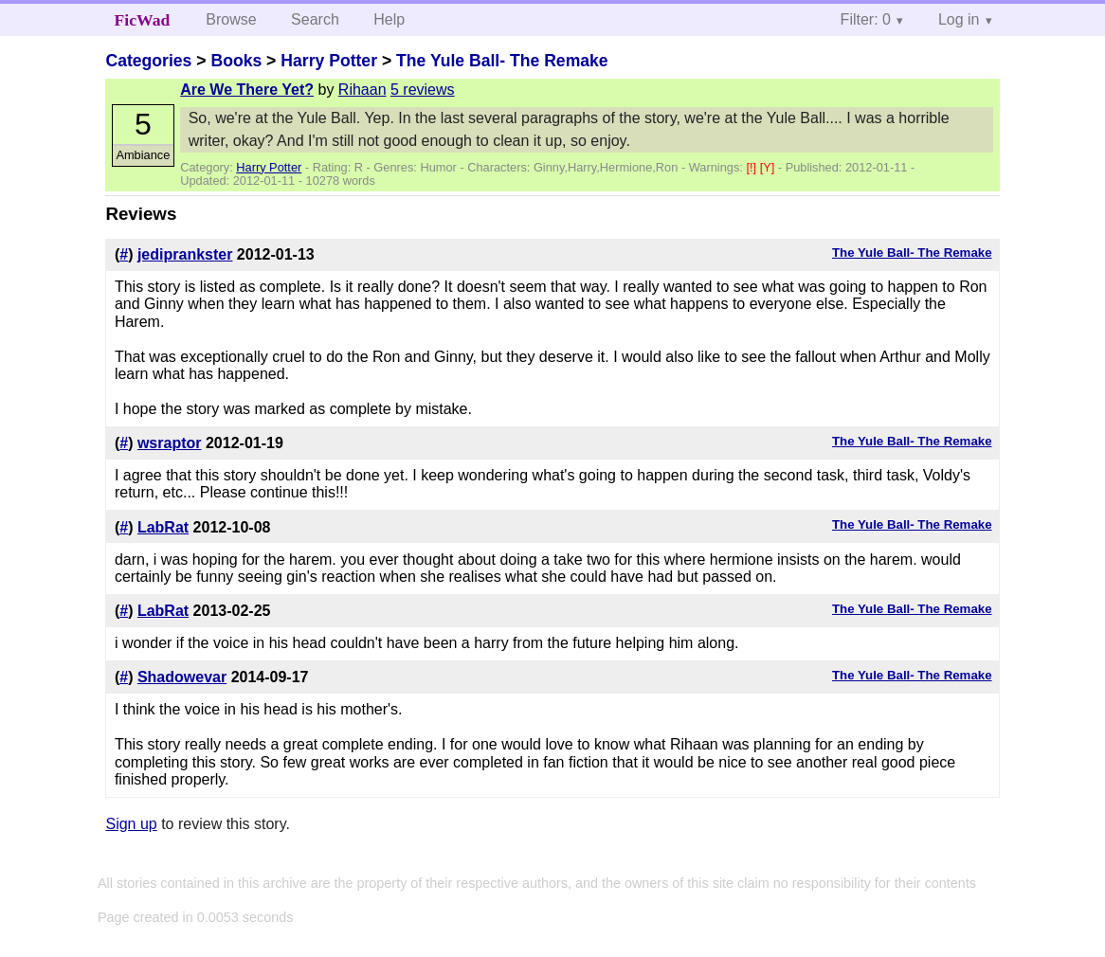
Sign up (130, 824)
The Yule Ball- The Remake (502, 60)
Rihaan (362, 89)
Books (236, 60)
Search (315, 19)
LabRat (163, 527)
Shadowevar (181, 677)
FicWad (143, 19)
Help (389, 19)
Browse (231, 19)
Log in (959, 19)
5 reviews (422, 89)
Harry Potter (329, 60)
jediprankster (184, 254)
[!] (752, 167)
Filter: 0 (866, 19)
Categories (148, 60)
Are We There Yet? (247, 89)
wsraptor (169, 443)
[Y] (769, 167)
